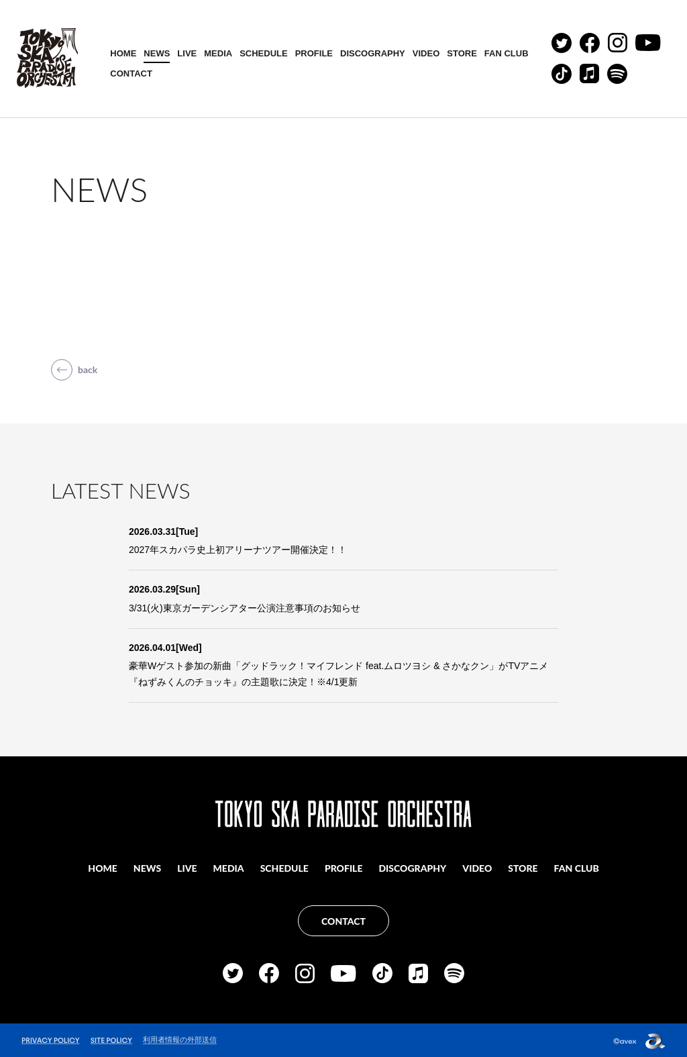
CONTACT (132, 73)
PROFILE (314, 53)
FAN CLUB (506, 53)
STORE (462, 53)
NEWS (157, 53)
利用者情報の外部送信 (180, 1038)
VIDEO (426, 53)
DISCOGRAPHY (373, 53)
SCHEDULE (264, 53)
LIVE (187, 53)
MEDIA (219, 53)
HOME (124, 53)
